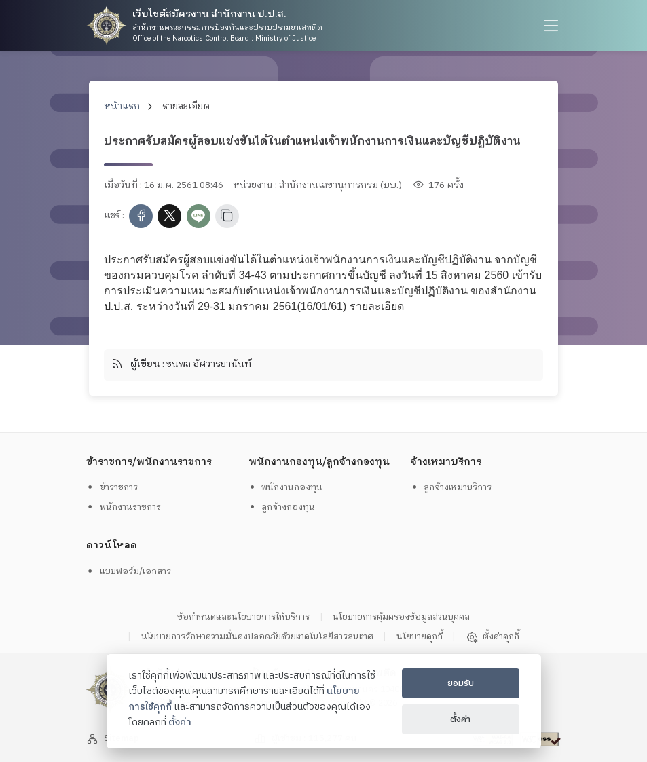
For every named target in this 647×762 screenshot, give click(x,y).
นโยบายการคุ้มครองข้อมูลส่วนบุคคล (401, 617)
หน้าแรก (122, 106)
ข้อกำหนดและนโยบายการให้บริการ (243, 617)
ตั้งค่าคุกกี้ (492, 637)
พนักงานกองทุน (285, 487)
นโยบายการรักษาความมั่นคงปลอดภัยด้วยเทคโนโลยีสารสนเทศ (257, 637)
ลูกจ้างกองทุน (281, 506)
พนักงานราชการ (123, 506)
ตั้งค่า (179, 722)
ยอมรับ (460, 683)
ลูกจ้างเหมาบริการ (451, 487)
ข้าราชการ (111, 487)
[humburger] (549, 26)
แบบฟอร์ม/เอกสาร (128, 571)
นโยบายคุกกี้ (419, 637)
